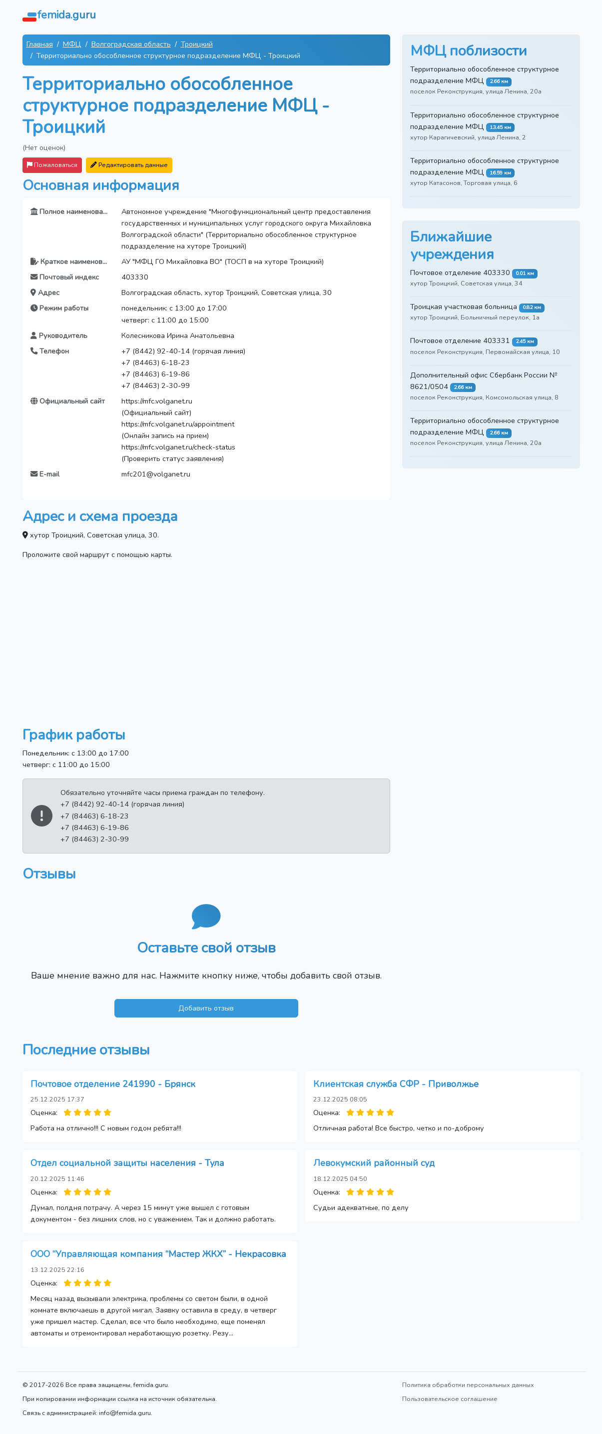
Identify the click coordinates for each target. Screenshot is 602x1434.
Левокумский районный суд (374, 1163)
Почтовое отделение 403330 (460, 273)
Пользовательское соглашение (450, 1398)
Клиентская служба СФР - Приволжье (396, 1084)
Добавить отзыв (206, 1008)
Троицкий (197, 44)
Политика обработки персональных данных (468, 1384)
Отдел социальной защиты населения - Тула (127, 1163)
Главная (39, 44)
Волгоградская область (131, 44)
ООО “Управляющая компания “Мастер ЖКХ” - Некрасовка (158, 1254)
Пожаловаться (52, 164)
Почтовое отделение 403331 (460, 341)
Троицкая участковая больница (463, 307)
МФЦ (72, 44)
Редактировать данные (129, 164)
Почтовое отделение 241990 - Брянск (112, 1084)
